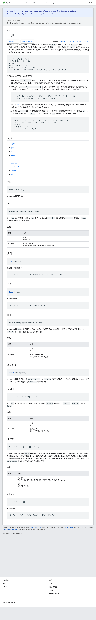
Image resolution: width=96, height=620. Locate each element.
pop (12, 159)
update (13, 171)
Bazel (8, 30)
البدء (34, 2)
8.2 (85, 41)
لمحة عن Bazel (23, 2)
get (12, 148)
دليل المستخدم (44, 2)
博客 (4, 583)
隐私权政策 (11, 602)
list (11, 261)
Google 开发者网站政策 (10, 529)
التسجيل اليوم (25, 11)
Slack (51, 590)
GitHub (89, 2)
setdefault (15, 167)
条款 (4, 602)
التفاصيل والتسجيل (12, 13)
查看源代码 (27, 41)
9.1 (61, 41)
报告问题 (13, 41)
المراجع (55, 2)
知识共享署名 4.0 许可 (35, 527)
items (13, 152)
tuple (11, 373)
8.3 (81, 41)
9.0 (64, 41)
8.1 (88, 41)
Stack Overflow (54, 594)
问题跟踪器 (53, 587)
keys (13, 155)
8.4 (78, 41)
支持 (50, 583)
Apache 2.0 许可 (69, 527)
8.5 (74, 41)
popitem (14, 163)
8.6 (71, 41)
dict (18, 105)
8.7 (67, 41)
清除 (13, 144)
